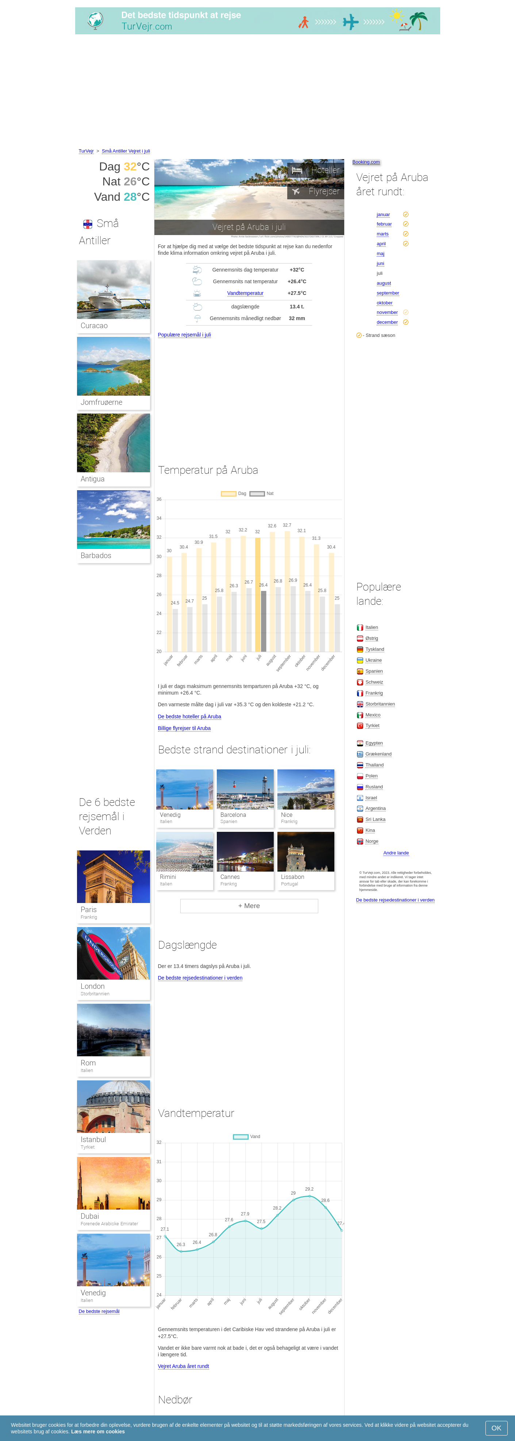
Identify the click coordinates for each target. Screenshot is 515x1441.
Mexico (372, 715)
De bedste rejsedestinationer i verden (200, 978)
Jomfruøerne (101, 402)
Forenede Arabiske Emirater (109, 1223)
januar (383, 214)
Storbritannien (95, 993)
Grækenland (378, 754)
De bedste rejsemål (99, 1311)
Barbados (96, 555)
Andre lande (396, 853)
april (381, 243)
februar (384, 224)
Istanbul (93, 1139)
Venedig (170, 814)
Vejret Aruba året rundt (183, 1366)
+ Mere (249, 906)
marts (383, 234)
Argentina (375, 808)
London (93, 986)
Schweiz (374, 682)
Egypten (374, 743)
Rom (88, 1062)
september (388, 293)
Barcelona (233, 814)
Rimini (168, 876)
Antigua (93, 478)
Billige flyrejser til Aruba (184, 728)
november (387, 312)
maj (380, 253)
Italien (87, 1070)
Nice (286, 814)
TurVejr (86, 151)
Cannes (230, 876)
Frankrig (89, 917)
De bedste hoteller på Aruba (190, 716)
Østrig (371, 638)
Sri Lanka (375, 819)
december (387, 322)
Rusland (374, 786)
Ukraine (373, 660)
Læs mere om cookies (98, 1431)
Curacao (94, 325)
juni (380, 263)
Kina (370, 830)
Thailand (374, 765)
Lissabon (292, 876)
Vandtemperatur (245, 293)
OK (496, 1428)
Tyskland (374, 649)
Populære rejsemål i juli (184, 335)
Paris (89, 909)
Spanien (374, 671)
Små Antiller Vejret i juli (126, 151)
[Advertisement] (258, 92)
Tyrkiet (88, 1147)
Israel (371, 797)
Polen (371, 776)
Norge (371, 841)
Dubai (90, 1216)
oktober (384, 303)
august (384, 283)
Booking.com (366, 162)
